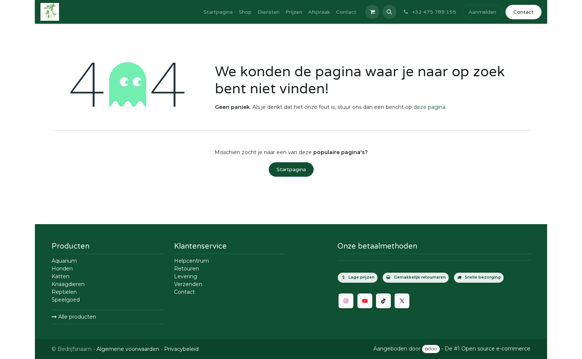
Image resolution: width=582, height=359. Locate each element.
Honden (62, 268)
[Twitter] (402, 300)
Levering (185, 276)
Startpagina (291, 169)
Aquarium (64, 260)
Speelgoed (66, 299)
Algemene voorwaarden (128, 349)
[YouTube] (364, 300)
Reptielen (64, 292)
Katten (60, 276)
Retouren (186, 268)
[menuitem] (218, 12)
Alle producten (74, 316)
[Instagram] (346, 300)
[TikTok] (383, 300)
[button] (389, 12)
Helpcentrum (191, 260)
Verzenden (188, 284)
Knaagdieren (68, 284)
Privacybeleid (181, 349)
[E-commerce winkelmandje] (372, 12)
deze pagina (429, 107)
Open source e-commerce (495, 348)
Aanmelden (482, 12)
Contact (523, 12)
